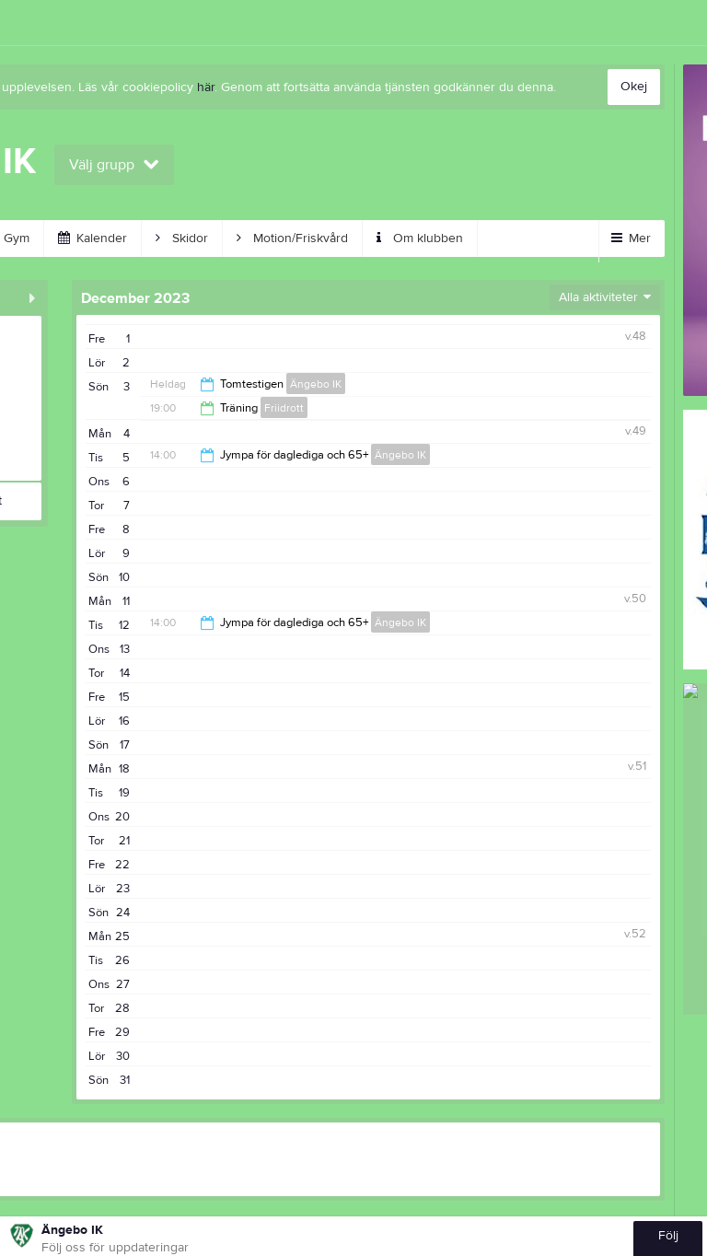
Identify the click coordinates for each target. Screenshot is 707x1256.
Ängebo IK (316, 384)
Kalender (92, 238)
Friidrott (284, 408)
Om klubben (420, 238)
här (205, 87)
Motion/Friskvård (292, 238)
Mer (631, 238)
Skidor (182, 238)
